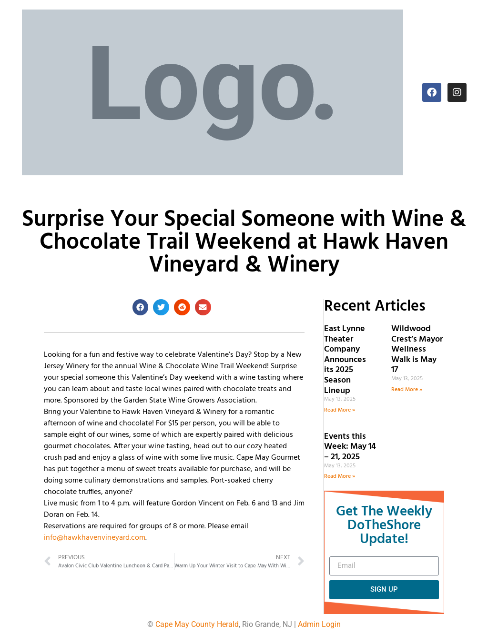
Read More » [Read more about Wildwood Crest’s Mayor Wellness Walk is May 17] (406, 389)
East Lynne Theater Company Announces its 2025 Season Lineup (345, 360)
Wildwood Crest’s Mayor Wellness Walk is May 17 (417, 349)
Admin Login (319, 624)
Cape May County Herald (197, 624)
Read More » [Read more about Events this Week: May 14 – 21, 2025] (339, 476)
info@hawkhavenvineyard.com (94, 538)
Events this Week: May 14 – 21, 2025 (350, 447)
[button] (140, 307)
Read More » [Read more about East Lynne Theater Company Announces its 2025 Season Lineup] (339, 410)
